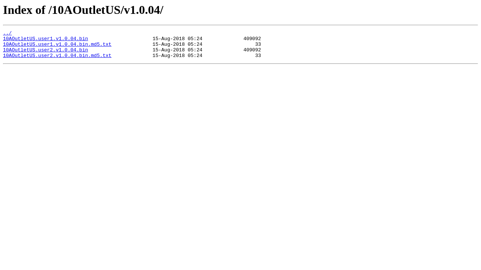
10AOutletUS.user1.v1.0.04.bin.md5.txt (57, 47)
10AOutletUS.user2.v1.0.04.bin (45, 54)
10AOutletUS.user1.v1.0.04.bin (45, 40)
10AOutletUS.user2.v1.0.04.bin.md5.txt (57, 60)
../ (7, 33)
